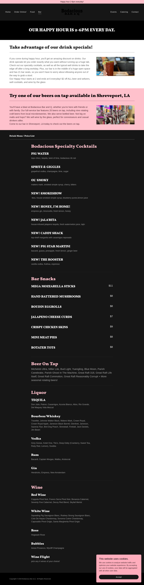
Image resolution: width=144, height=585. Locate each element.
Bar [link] (39, 12)
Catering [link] (124, 12)
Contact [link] (135, 12)
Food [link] (32, 12)
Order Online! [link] (20, 12)
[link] (72, 12)
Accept (119, 578)
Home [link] (8, 12)
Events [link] (113, 12)
